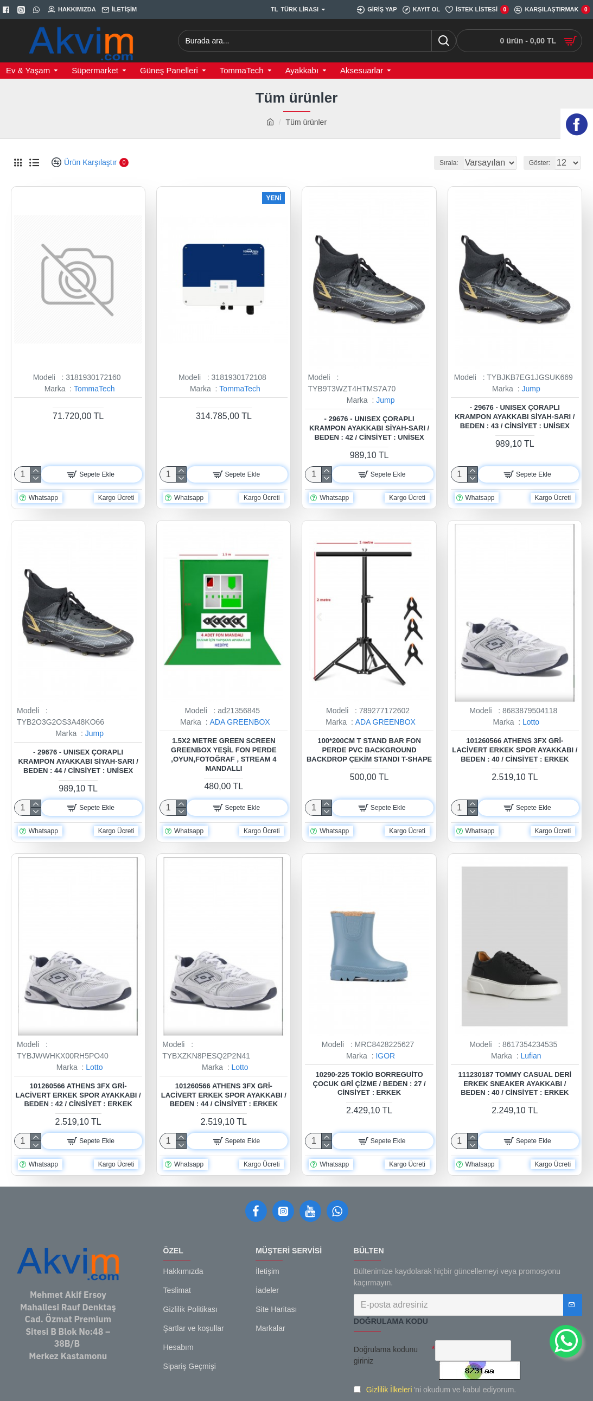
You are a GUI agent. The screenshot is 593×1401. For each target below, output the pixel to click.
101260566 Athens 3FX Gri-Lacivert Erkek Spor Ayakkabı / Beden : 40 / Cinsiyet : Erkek (514, 750)
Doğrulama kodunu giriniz (386, 1355)
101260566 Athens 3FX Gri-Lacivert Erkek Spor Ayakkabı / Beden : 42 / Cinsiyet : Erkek (78, 1095)
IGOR (385, 1055)
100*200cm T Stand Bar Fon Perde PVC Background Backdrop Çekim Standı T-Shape (369, 750)
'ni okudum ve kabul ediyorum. (435, 1390)
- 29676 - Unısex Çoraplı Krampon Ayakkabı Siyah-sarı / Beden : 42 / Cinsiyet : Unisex (369, 428)
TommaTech (94, 388)
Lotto (530, 722)
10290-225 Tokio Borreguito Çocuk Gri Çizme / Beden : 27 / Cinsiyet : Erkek (369, 1083)
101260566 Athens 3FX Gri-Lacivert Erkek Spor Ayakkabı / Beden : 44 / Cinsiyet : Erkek (223, 1095)
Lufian (530, 1055)
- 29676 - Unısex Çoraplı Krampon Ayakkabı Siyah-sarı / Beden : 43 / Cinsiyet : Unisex (515, 416)
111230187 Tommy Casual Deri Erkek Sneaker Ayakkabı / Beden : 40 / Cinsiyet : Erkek (514, 1083)
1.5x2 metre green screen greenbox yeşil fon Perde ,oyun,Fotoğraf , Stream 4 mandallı (224, 754)
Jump (385, 400)
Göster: (542, 163)
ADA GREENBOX (239, 722)
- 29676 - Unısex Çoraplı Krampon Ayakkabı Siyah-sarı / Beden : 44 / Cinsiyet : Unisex (78, 761)
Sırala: (435, 163)
